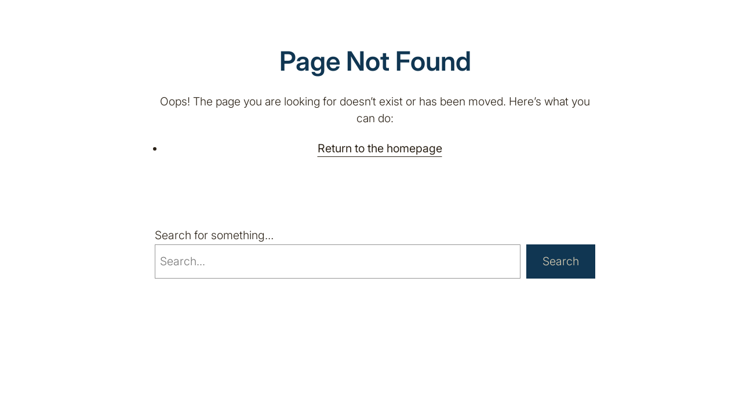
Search (561, 261)
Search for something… (214, 235)
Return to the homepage (380, 148)
